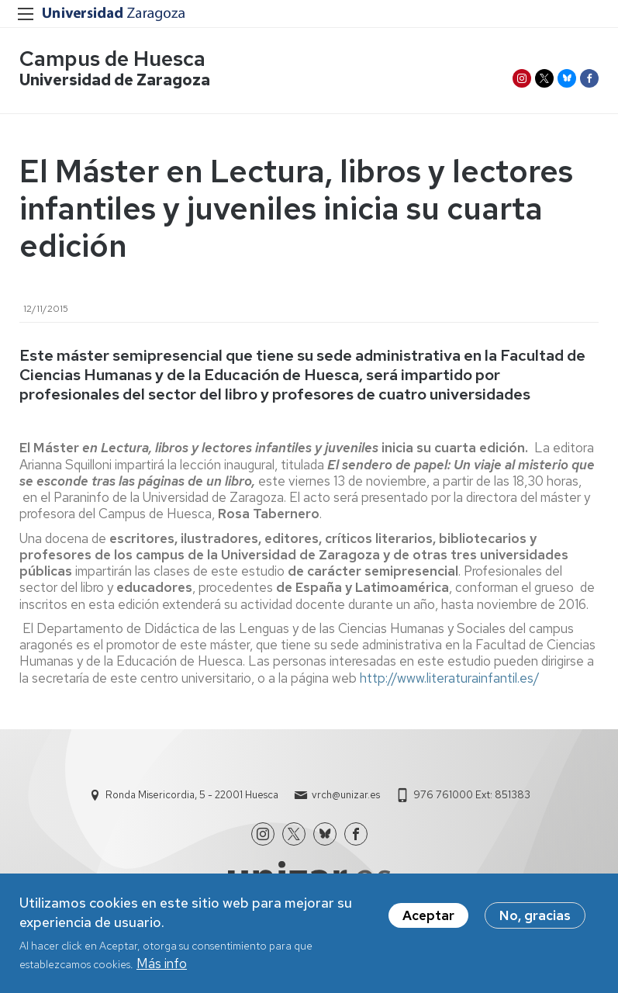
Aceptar (428, 920)
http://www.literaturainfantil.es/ (450, 678)
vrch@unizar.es (346, 794)
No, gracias (535, 920)
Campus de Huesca (112, 58)
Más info (161, 968)
